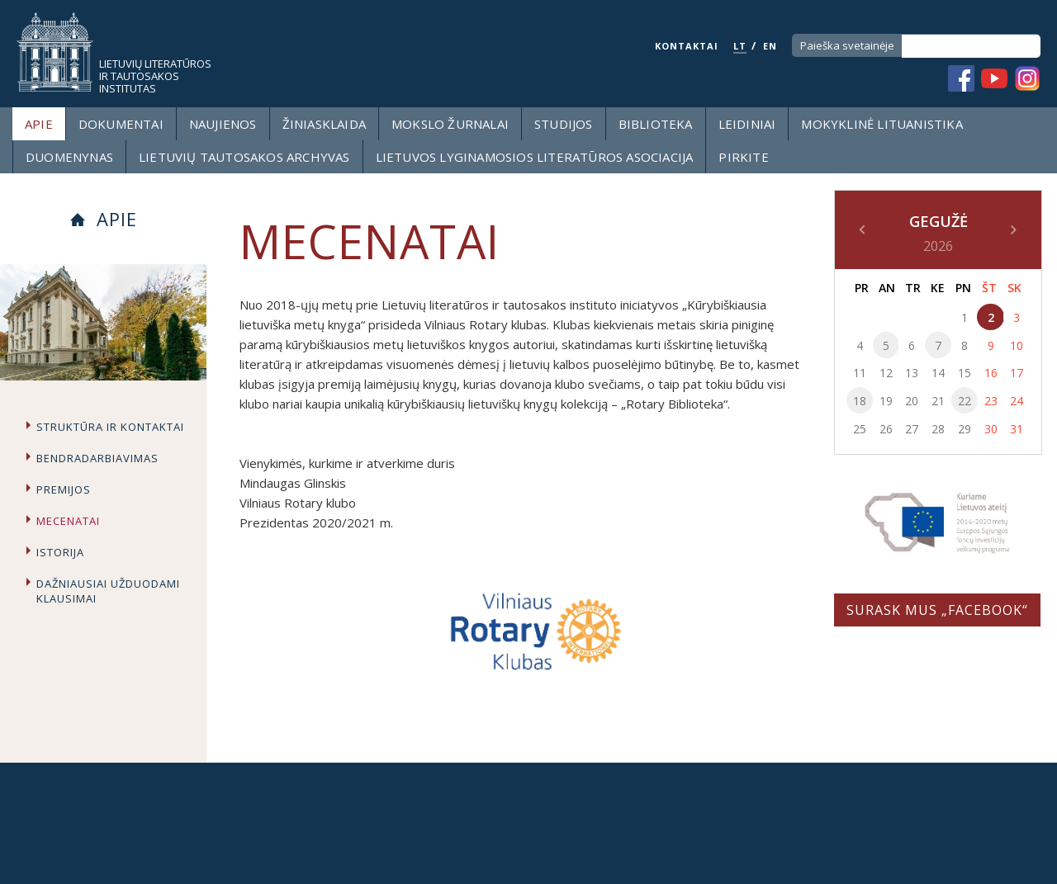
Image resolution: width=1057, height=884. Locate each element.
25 (859, 429)
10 (1016, 345)
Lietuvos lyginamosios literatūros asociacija (535, 157)
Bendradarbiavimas (97, 458)
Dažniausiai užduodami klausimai (108, 591)
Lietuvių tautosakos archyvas (244, 157)
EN (770, 46)
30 (991, 429)
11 (859, 373)
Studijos (563, 124)
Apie (39, 124)
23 (991, 401)
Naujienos (223, 124)
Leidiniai (747, 124)
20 (911, 401)
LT (740, 46)
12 (886, 373)
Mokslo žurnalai (450, 124)
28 (938, 429)
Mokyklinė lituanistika (881, 124)
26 (886, 429)
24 (1016, 401)
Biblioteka (656, 124)
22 (964, 401)
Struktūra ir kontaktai (110, 426)
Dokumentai (121, 124)
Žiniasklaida (324, 124)
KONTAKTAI (686, 46)
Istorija (60, 552)
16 (991, 373)
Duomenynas (69, 157)
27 (911, 429)
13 (911, 373)
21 (938, 401)
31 (1016, 429)
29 (964, 429)
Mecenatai (68, 520)
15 (964, 373)
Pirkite (743, 157)
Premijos (63, 489)
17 (1016, 373)
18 (859, 401)
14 (938, 373)
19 (886, 401)
